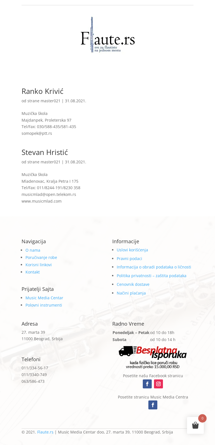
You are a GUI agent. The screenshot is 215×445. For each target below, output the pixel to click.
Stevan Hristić (45, 152)
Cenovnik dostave (133, 284)
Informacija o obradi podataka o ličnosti (154, 267)
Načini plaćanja (131, 293)
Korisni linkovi (38, 264)
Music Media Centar (44, 297)
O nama (32, 250)
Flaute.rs (45, 432)
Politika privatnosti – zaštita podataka (151, 275)
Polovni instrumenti (43, 305)
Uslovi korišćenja (132, 249)
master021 (50, 100)
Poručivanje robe (41, 257)
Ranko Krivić (42, 91)
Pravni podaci (129, 258)
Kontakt (32, 272)
